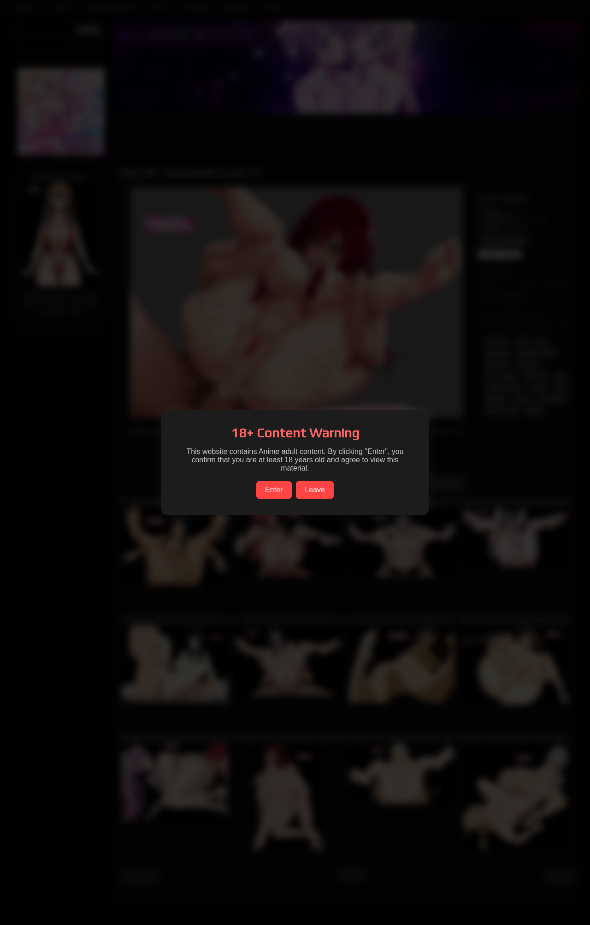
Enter (274, 490)
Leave (315, 490)
